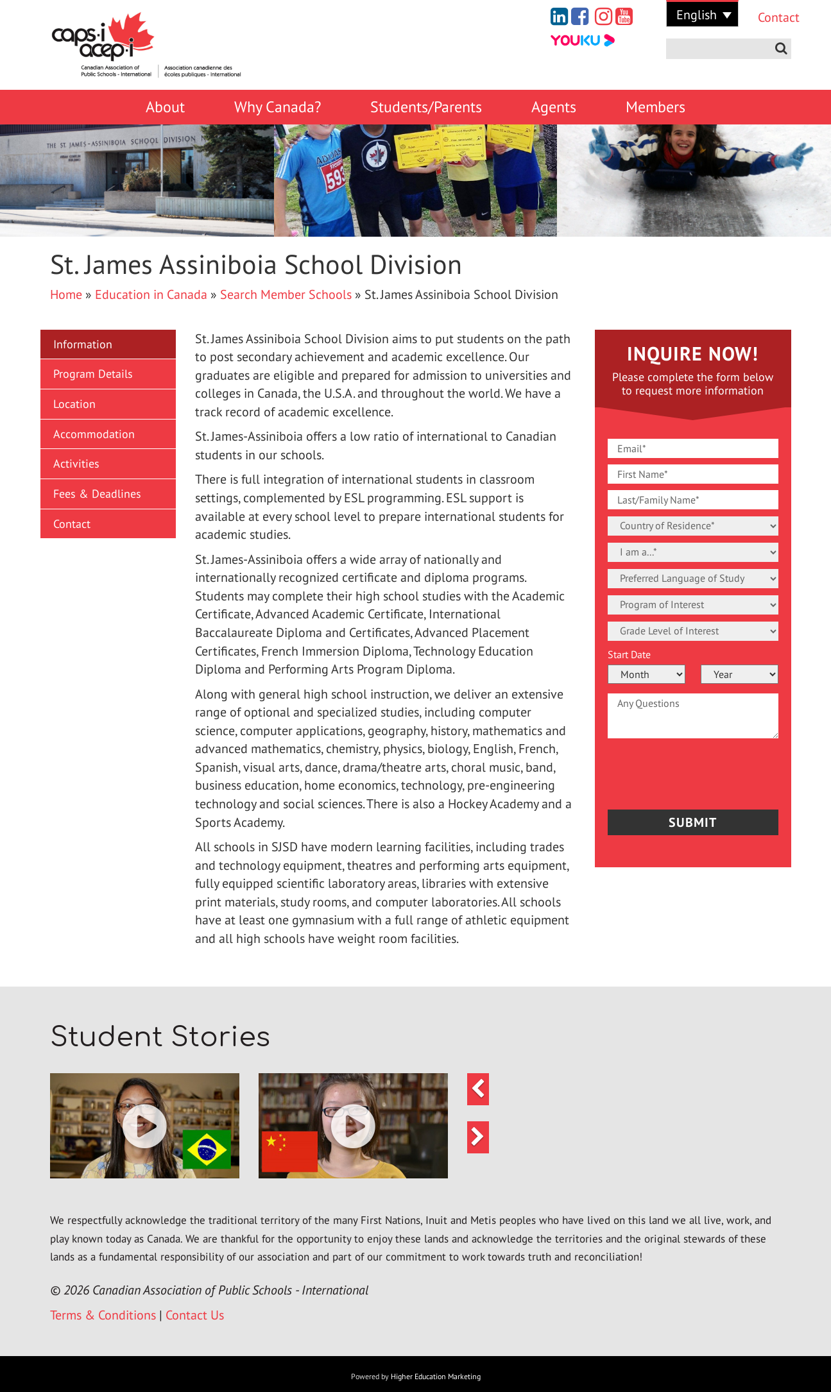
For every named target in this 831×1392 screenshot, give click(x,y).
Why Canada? (277, 107)
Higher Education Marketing (436, 1376)
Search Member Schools (286, 294)
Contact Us (195, 1315)
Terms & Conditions (103, 1315)
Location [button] (74, 403)
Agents (553, 107)
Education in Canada (151, 294)
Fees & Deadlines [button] (97, 493)
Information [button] (82, 344)
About (165, 107)
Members (655, 107)
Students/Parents (426, 107)
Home (66, 294)
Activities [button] (76, 463)
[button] (144, 1126)
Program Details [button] (93, 373)
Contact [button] (71, 523)
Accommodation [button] (94, 434)
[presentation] (683, 770)
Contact (769, 17)
